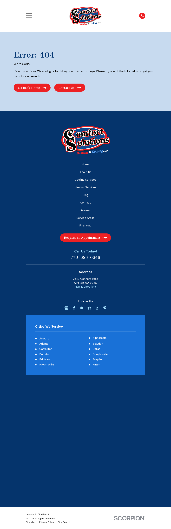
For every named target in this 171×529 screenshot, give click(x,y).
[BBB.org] (97, 308)
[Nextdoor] (89, 308)
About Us (85, 172)
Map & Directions (85, 286)
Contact (85, 202)
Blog (85, 195)
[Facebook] (74, 308)
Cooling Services (85, 179)
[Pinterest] (105, 308)
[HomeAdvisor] (82, 308)
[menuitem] (30, 402)
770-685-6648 (85, 257)
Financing (85, 225)
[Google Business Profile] (66, 308)
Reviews (85, 210)
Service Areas (85, 218)
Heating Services (85, 187)
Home (85, 164)
